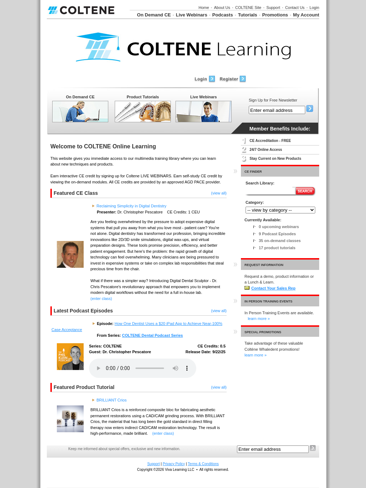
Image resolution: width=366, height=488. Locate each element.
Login (314, 7)
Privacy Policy (174, 464)
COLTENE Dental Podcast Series (152, 335)
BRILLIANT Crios (112, 400)
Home (203, 7)
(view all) (219, 193)
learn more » (259, 318)
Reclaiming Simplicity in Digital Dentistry (132, 206)
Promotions (275, 15)
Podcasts (222, 15)
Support (273, 7)
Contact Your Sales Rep (270, 288)
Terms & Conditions (203, 464)
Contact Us (295, 7)
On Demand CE (154, 15)
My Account (306, 15)
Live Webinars (191, 15)
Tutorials (247, 15)
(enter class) (101, 298)
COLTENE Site (248, 7)
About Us (222, 7)
